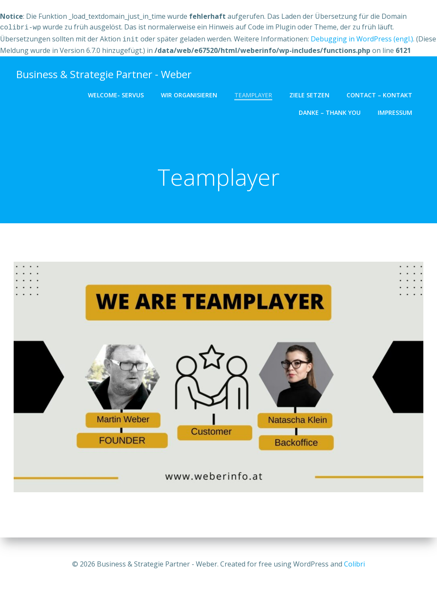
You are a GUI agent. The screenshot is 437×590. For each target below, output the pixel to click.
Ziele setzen (312, 93)
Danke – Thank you (332, 111)
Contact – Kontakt (382, 93)
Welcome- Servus (118, 93)
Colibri (354, 564)
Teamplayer (256, 93)
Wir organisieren (191, 93)
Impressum (397, 111)
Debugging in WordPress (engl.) (362, 38)
